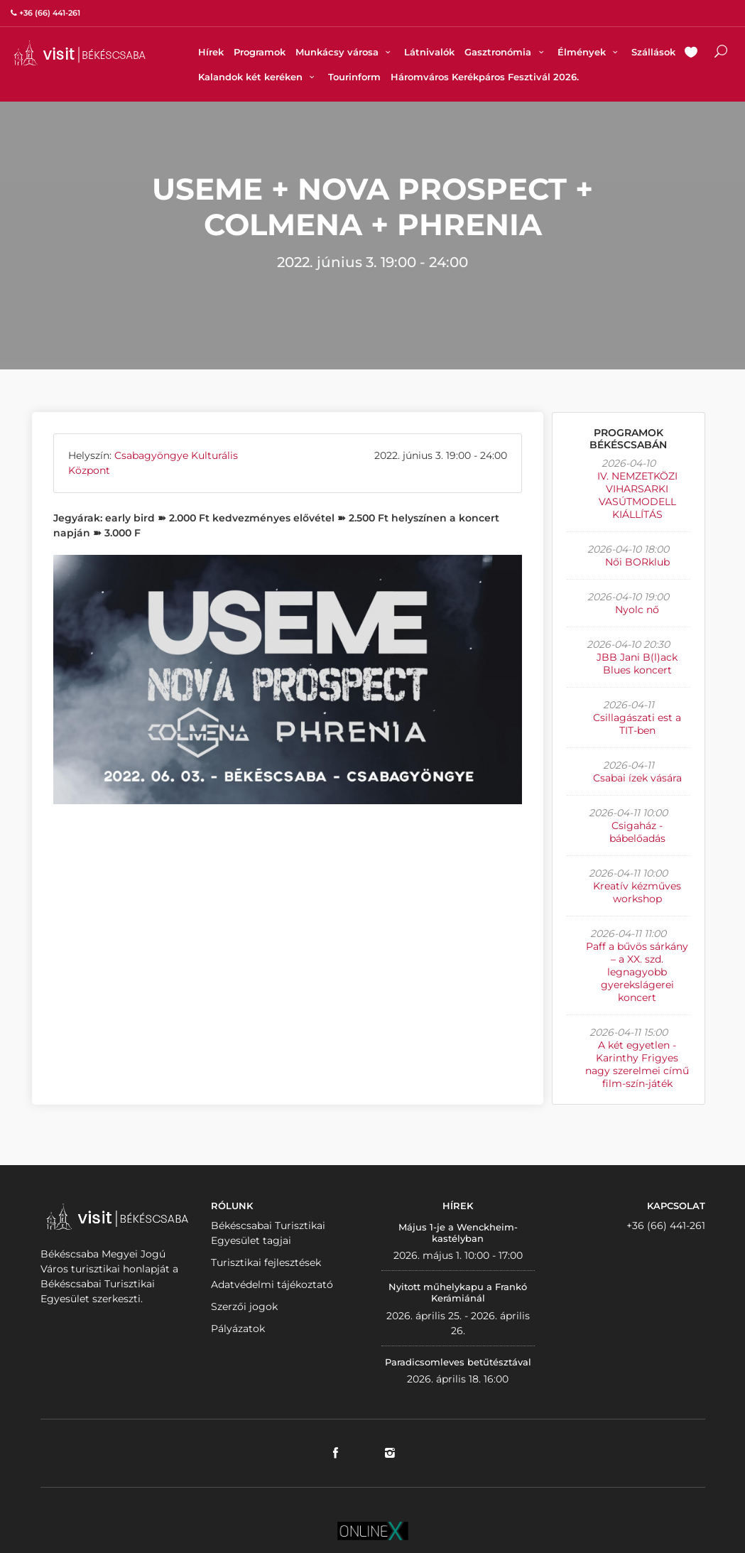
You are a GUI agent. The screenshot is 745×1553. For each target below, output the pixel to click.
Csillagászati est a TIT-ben (637, 724)
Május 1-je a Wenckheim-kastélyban (458, 1232)
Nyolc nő (637, 609)
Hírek (211, 52)
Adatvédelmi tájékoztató (272, 1284)
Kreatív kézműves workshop (637, 892)
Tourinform (354, 76)
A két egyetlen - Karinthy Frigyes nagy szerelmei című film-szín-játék (637, 1064)
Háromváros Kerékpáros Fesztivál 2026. (485, 76)
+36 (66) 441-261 (665, 1225)
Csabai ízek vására (637, 778)
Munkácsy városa (344, 52)
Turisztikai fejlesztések (266, 1262)
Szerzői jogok (244, 1306)
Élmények (589, 52)
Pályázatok (238, 1328)
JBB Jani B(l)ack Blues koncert (637, 663)
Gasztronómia (505, 52)
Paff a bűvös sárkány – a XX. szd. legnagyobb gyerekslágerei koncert (637, 972)
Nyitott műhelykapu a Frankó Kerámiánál (457, 1292)
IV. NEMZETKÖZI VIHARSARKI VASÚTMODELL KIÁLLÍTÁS (637, 495)
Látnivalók (429, 52)
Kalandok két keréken (258, 76)
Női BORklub (637, 562)
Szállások (653, 52)
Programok (260, 52)
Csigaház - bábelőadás (637, 832)
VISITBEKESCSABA (80, 53)
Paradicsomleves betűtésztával (458, 1362)
